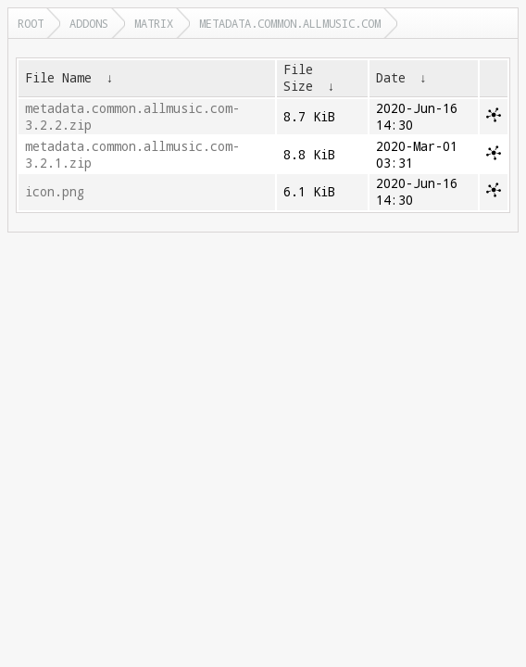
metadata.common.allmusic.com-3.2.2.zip (132, 116)
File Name (58, 77)
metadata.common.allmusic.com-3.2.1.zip (132, 154)
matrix (153, 23)
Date (391, 77)
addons (88, 23)
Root (31, 23)
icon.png (54, 191)
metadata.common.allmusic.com (290, 23)
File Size (298, 77)
